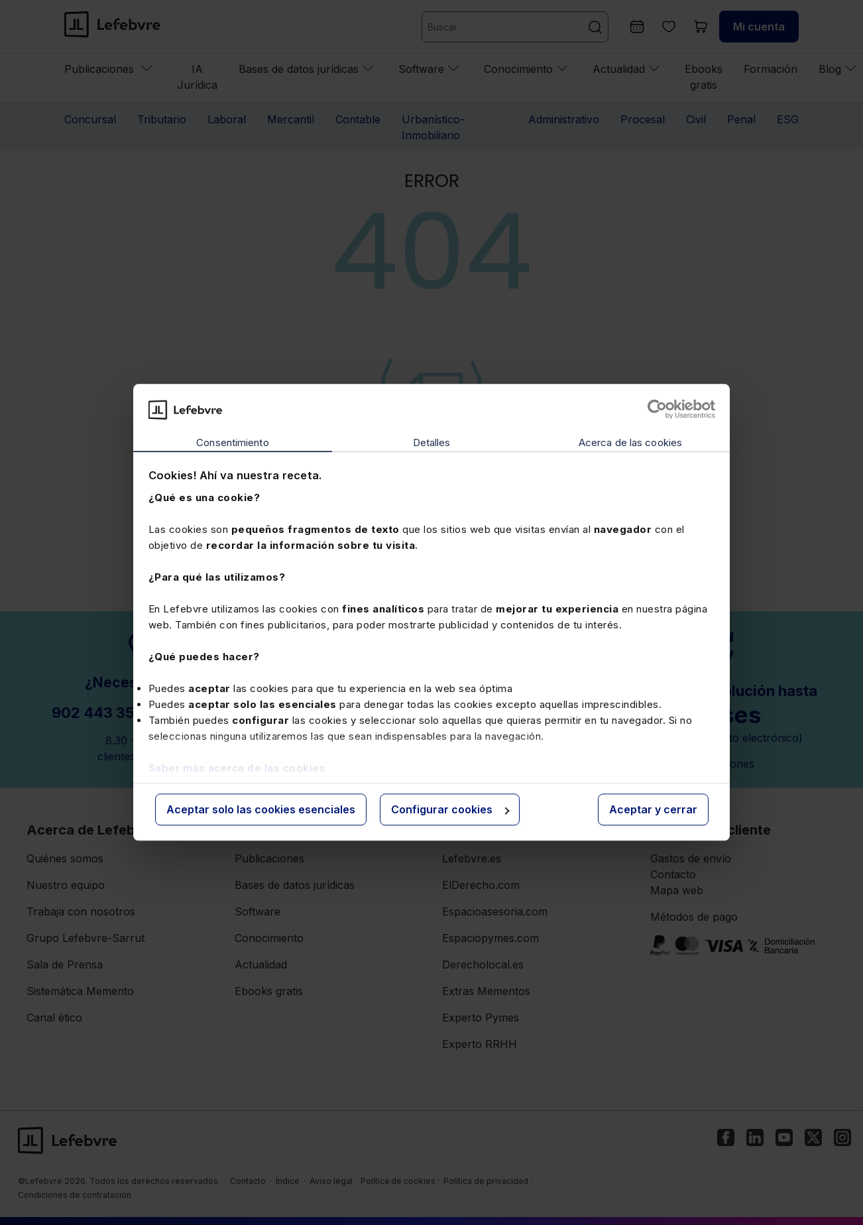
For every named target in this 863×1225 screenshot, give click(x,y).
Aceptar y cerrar (653, 809)
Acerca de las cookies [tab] (630, 442)
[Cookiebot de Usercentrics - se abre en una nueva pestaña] (657, 410)
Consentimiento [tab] (232, 442)
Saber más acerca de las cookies (237, 768)
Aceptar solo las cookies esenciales (260, 809)
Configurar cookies (450, 809)
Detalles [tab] (432, 442)
